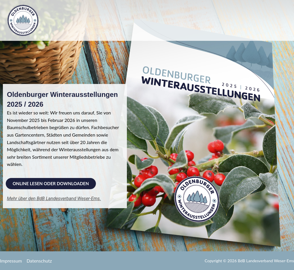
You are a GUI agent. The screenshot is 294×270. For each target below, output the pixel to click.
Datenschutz (39, 260)
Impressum (11, 260)
